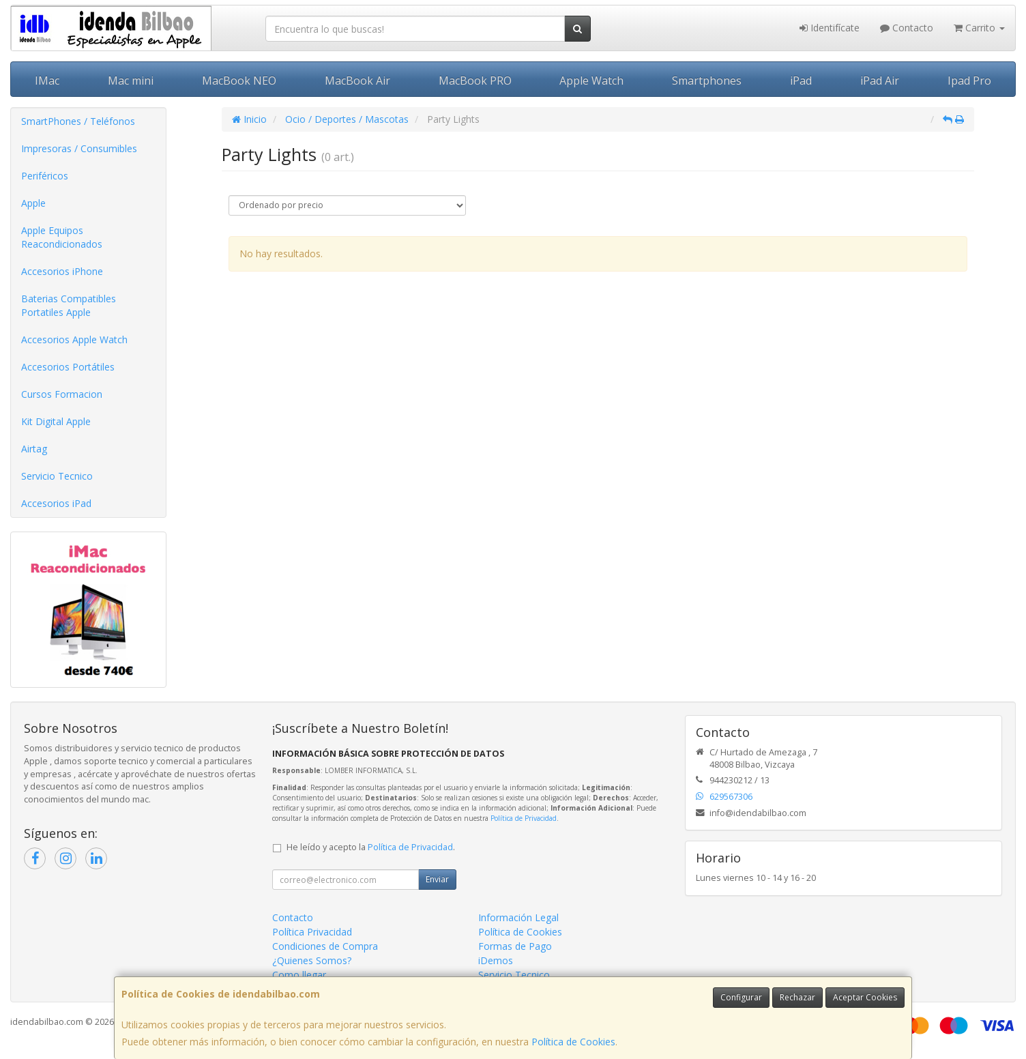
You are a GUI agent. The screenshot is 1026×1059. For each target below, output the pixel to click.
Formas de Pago (515, 946)
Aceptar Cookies (865, 997)
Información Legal (518, 917)
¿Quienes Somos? (311, 960)
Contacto (906, 27)
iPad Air (879, 80)
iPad (801, 80)
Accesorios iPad (56, 503)
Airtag (34, 448)
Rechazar (797, 997)
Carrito (979, 27)
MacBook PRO (475, 80)
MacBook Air (357, 80)
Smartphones (707, 80)
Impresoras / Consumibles (79, 148)
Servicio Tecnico (57, 475)
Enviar (437, 879)
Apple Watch (591, 80)
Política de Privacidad (523, 818)
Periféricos (44, 175)
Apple (33, 203)
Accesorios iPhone (62, 271)
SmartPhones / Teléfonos (78, 121)
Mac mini (130, 80)
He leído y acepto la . (371, 847)
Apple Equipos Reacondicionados (61, 237)
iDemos (495, 960)
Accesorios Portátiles (68, 366)
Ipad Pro (969, 80)
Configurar (741, 997)
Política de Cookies (573, 1041)
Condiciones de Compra (325, 946)
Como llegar (299, 974)
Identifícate (830, 27)
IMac (47, 80)
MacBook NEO (239, 80)
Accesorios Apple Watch (74, 339)
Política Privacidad (312, 931)
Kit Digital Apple (56, 421)
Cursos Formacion (61, 394)
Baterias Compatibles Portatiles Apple (68, 305)
